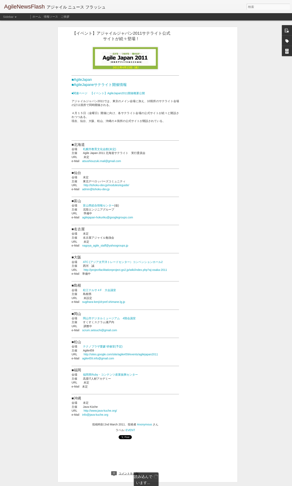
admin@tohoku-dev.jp (96, 189)
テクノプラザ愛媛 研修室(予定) (102, 346)
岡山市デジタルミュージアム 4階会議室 (109, 318)
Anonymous (144, 424)
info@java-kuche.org (95, 414)
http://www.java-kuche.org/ (100, 410)
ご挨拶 (65, 16)
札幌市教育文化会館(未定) (99, 149)
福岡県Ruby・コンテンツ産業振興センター (110, 374)
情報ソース (51, 16)
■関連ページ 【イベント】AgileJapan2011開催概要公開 (108, 93)
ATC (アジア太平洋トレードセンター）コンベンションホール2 (123, 262)
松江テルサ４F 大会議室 (99, 290)
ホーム (36, 16)
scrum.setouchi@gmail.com (99, 330)
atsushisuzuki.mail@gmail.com (101, 161)
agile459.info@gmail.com (98, 358)
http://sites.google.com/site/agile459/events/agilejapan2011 (121, 354)
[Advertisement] (201, 96)
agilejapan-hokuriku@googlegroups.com (107, 217)
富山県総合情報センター (98, 205)
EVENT (130, 430)
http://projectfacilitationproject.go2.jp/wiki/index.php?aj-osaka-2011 (125, 269)
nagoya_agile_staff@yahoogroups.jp (105, 245)
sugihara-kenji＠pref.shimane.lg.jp (103, 301)
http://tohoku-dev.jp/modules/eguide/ (106, 185)
